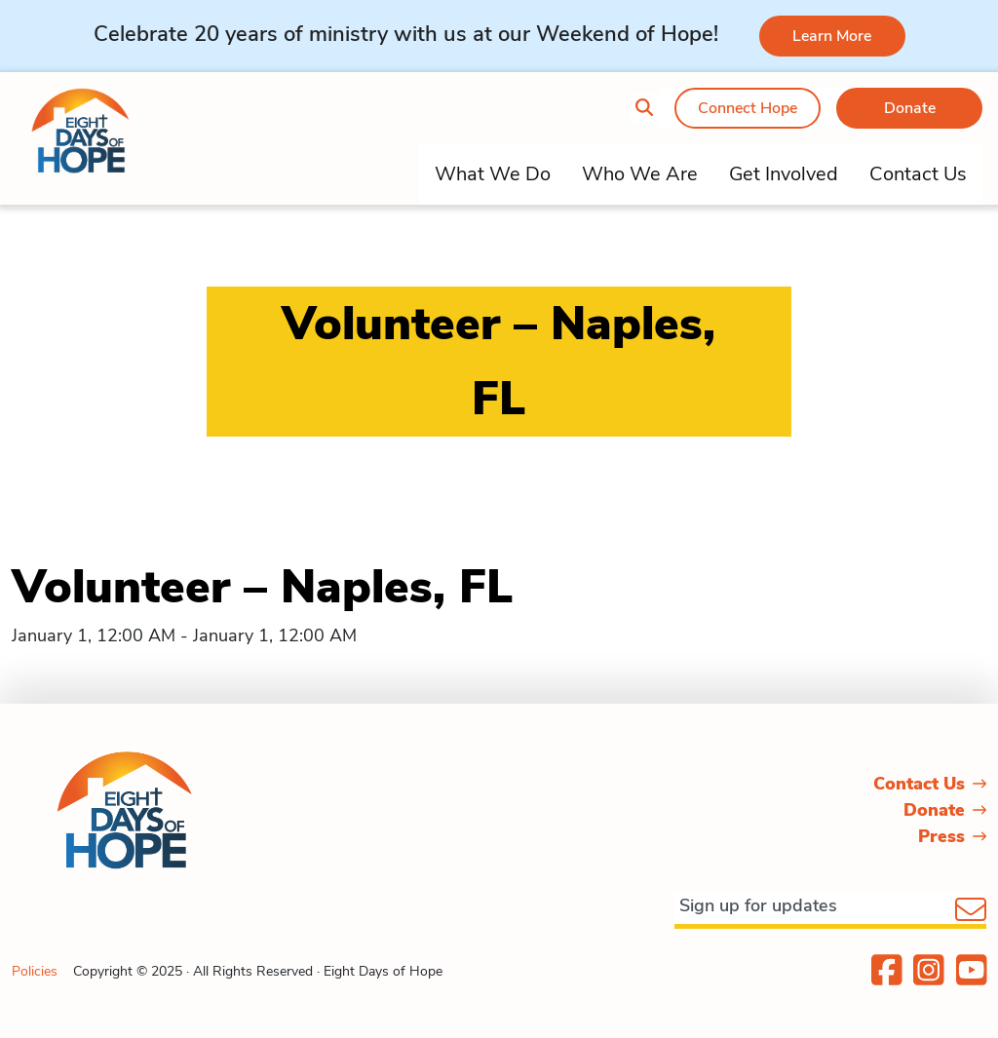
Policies (35, 971)
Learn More (831, 36)
